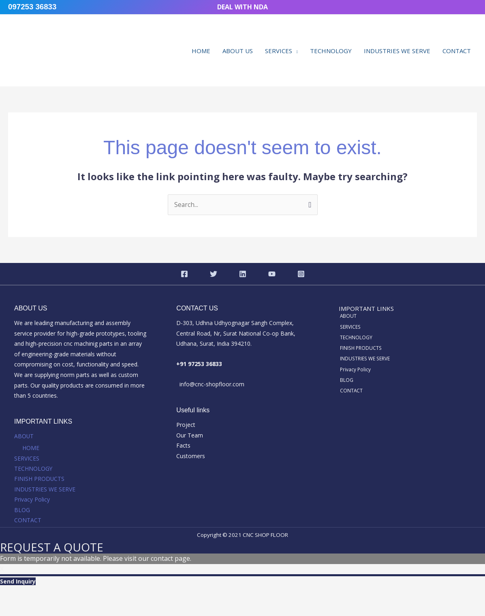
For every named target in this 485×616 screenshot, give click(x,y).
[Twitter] (213, 274)
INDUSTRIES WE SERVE (397, 51)
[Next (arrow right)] (44, 609)
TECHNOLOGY (331, 51)
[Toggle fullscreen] (44, 595)
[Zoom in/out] (14, 595)
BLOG (22, 510)
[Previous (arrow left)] (14, 609)
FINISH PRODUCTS (39, 479)
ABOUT (24, 436)
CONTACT (456, 51)
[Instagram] (301, 274)
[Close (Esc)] (104, 595)
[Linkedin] (243, 274)
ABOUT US (237, 51)
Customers (190, 456)
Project (185, 425)
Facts (183, 446)
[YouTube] (272, 274)
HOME (201, 51)
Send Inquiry (18, 582)
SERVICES (278, 51)
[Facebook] (184, 274)
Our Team (189, 435)
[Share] (74, 595)
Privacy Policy (32, 500)
